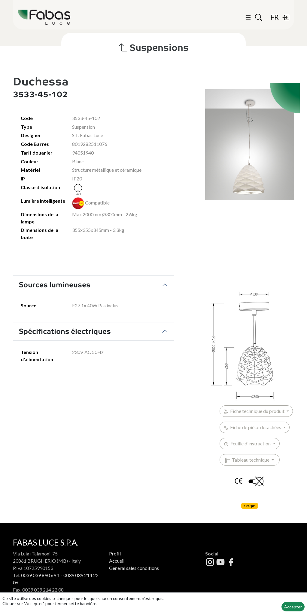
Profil (115, 553)
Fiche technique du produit (254, 411)
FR (274, 17)
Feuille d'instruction (248, 444)
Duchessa (40, 81)
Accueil (116, 561)
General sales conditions (134, 568)
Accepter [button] (293, 606)
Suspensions (154, 48)
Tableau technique (247, 460)
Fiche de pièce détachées (252, 427)
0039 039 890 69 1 (40, 575)
